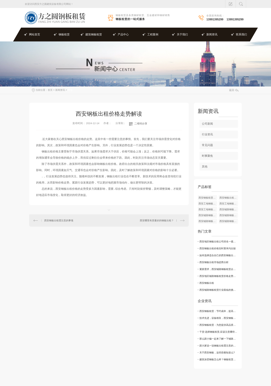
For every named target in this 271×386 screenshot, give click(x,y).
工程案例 (152, 34)
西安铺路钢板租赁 (228, 221)
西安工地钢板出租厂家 (208, 203)
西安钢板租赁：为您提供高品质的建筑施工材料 (218, 325)
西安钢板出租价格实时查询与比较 (217, 248)
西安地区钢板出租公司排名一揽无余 (218, 241)
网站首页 (34, 34)
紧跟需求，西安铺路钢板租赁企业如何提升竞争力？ (218, 269)
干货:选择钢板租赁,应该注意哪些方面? (218, 331)
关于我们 (182, 34)
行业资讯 (207, 134)
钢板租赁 (64, 34)
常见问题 (207, 145)
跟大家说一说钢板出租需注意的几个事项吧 (218, 345)
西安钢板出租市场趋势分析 (213, 262)
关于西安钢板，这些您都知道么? (217, 352)
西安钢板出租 (206, 283)
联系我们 (241, 34)
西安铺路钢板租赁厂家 (208, 215)
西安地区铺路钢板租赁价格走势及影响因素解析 (218, 276)
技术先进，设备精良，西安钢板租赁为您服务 (218, 318)
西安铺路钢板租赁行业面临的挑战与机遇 (218, 289)
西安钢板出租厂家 (228, 197)
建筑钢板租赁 (93, 34)
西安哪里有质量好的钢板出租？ (157, 220)
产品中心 (123, 34)
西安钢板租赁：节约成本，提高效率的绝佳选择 (218, 311)
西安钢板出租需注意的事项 (58, 220)
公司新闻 (207, 123)
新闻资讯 (211, 34)
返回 (233, 90)
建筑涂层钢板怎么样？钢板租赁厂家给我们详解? (218, 359)
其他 (70, 90)
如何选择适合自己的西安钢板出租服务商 (218, 255)
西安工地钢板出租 (228, 203)
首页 (50, 90)
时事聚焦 (207, 155)
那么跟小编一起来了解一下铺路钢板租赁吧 (218, 338)
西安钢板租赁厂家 (208, 197)
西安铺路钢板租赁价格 (228, 209)
